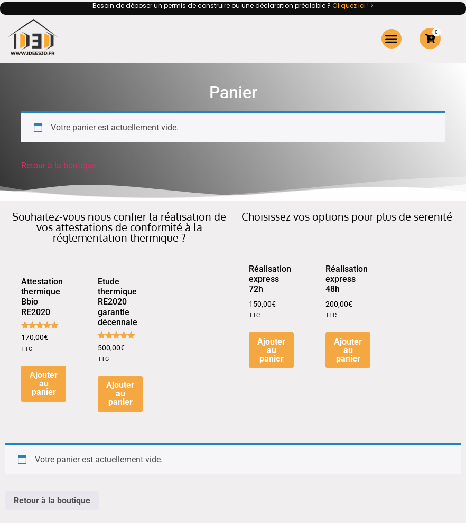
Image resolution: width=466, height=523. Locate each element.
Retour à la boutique (58, 165)
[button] (391, 39)
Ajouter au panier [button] (44, 383)
